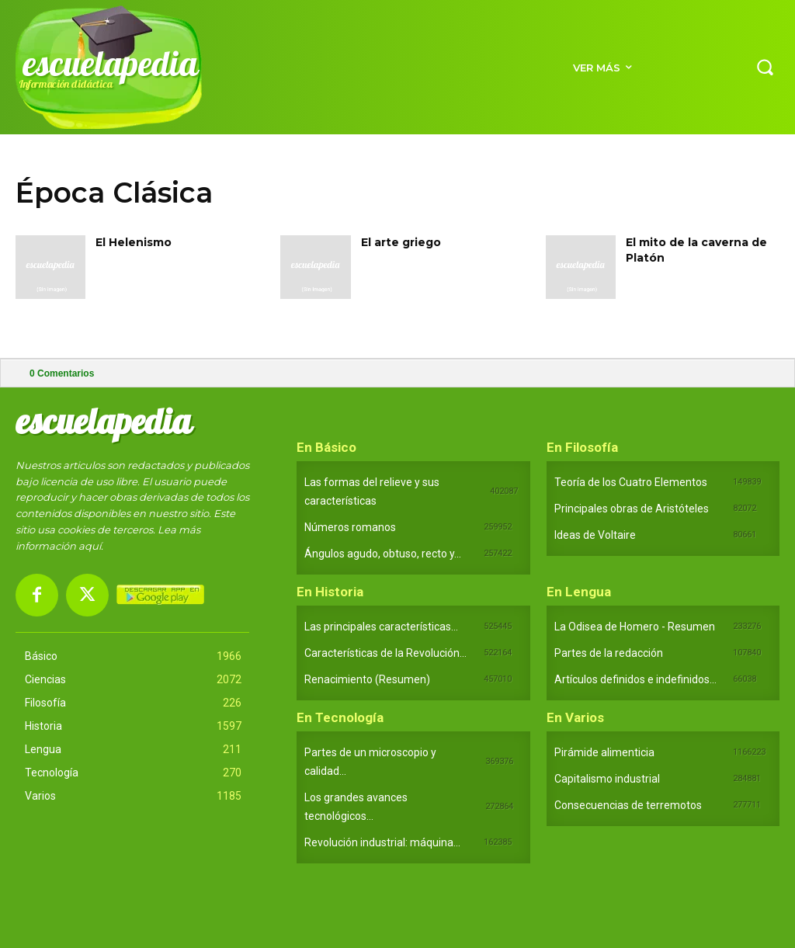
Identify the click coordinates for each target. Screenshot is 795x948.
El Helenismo (133, 242)
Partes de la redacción (608, 653)
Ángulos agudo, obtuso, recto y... (382, 553)
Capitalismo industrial (607, 779)
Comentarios (62, 373)
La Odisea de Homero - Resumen (634, 626)
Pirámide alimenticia (604, 752)
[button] (764, 67)
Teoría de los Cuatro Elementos (630, 482)
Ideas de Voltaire (595, 535)
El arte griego (401, 242)
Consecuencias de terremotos (628, 805)
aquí (89, 546)
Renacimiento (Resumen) (367, 679)
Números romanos (350, 527)
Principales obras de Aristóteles (631, 508)
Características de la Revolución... (385, 653)
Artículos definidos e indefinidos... (635, 679)
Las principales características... (381, 626)
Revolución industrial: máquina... (382, 842)
